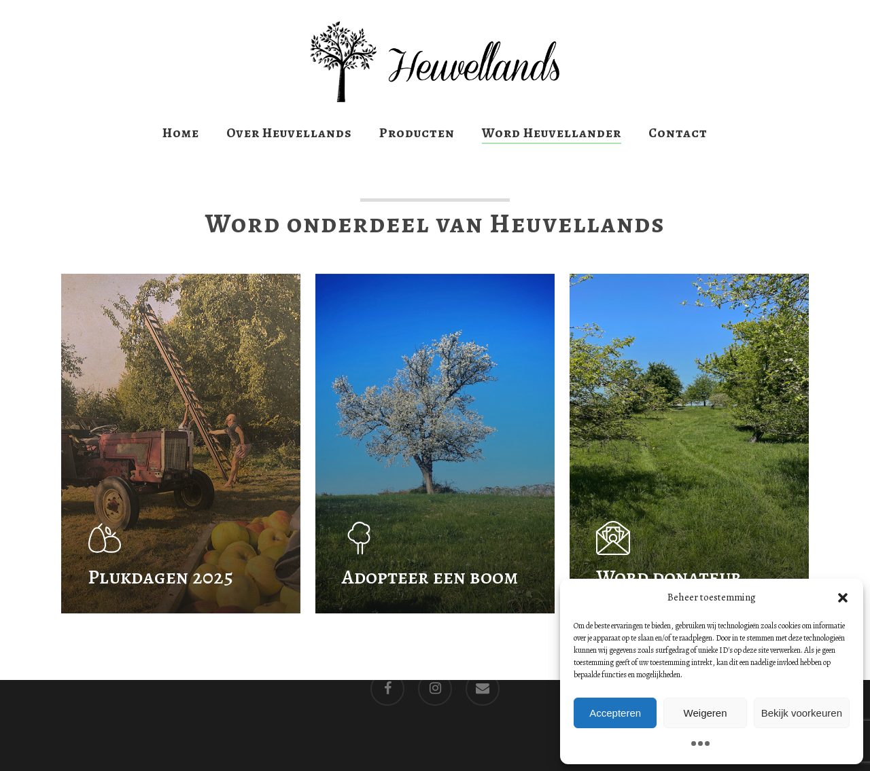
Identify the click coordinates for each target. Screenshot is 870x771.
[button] (843, 598)
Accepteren (615, 713)
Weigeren (705, 713)
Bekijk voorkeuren (801, 713)
